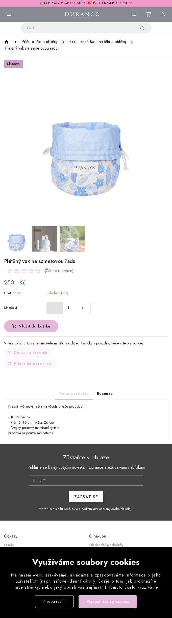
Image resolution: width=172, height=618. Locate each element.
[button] (142, 28)
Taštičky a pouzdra (95, 343)
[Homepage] (7, 41)
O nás (9, 544)
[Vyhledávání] (82, 28)
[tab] (74, 393)
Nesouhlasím (54, 601)
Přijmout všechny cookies (108, 601)
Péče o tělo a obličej (127, 343)
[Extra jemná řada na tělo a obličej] (97, 41)
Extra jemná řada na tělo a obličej (53, 343)
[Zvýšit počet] (83, 308)
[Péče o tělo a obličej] (39, 41)
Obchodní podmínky (106, 544)
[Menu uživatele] (163, 14)
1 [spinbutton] (68, 307)
